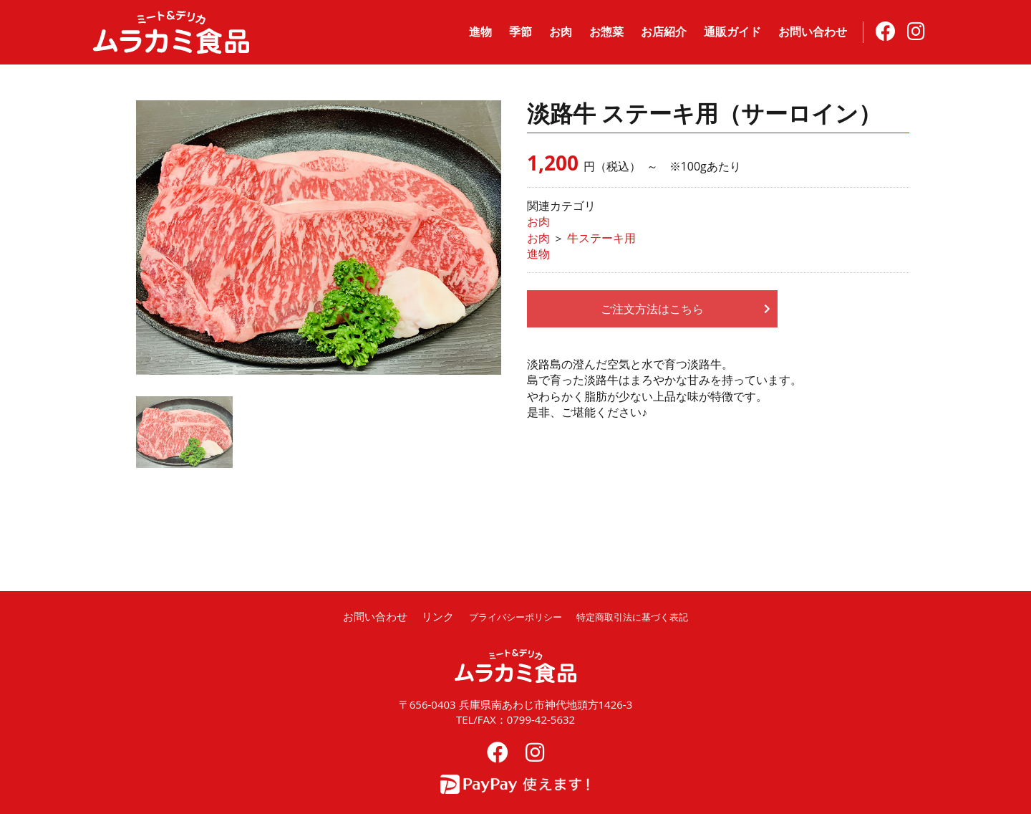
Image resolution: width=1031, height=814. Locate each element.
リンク (422, 616)
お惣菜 (606, 31)
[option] (318, 237)
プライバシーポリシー (507, 616)
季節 (520, 31)
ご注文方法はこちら (652, 309)
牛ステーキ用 (601, 238)
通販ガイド (732, 31)
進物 (480, 31)
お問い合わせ (812, 31)
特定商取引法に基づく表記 (639, 616)
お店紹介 (664, 31)
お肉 (560, 31)
